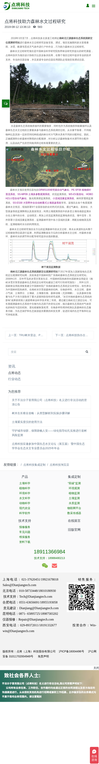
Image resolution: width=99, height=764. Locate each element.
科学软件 (24, 513)
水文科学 (24, 498)
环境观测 (74, 488)
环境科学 (24, 493)
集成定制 (74, 476)
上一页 (27, 335)
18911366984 (49, 552)
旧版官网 (74, 529)
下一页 (74, 335)
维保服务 (24, 537)
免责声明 (43, 656)
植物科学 (24, 488)
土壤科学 (24, 483)
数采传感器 (74, 513)
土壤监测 (74, 498)
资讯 (11, 366)
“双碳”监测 (74, 483)
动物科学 (24, 503)
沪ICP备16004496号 (71, 651)
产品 (25, 476)
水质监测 (74, 503)
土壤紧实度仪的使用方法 (27, 421)
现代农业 (24, 508)
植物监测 (74, 493)
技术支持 (24, 520)
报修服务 (24, 527)
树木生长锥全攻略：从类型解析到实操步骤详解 (41, 413)
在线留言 (74, 520)
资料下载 (24, 541)
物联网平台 (74, 508)
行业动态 (14, 379)
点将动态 (14, 373)
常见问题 (24, 532)
